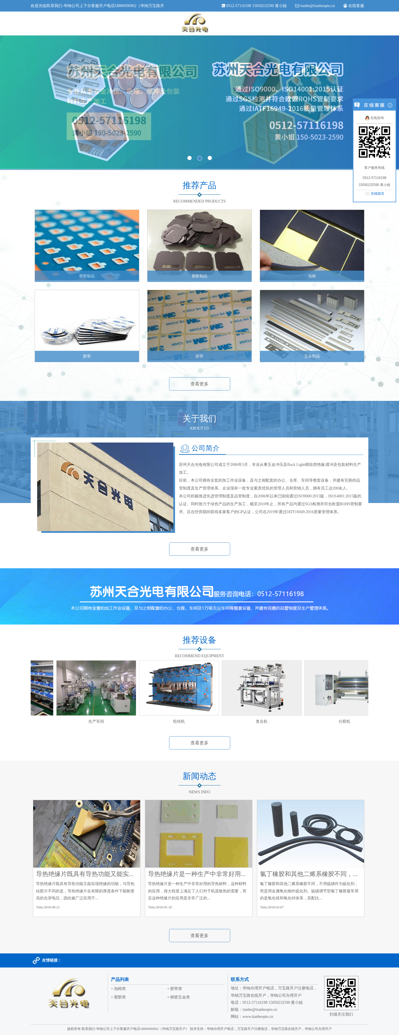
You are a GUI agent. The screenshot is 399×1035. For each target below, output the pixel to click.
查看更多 (199, 383)
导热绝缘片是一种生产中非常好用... (197, 873)
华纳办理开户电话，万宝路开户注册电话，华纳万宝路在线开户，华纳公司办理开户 (269, 1029)
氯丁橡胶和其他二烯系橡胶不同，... (309, 873)
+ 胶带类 (174, 989)
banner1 (199, 102)
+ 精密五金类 (178, 997)
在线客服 (355, 6)
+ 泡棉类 (118, 989)
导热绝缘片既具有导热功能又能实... (85, 873)
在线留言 (377, 194)
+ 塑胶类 (118, 997)
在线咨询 (374, 118)
